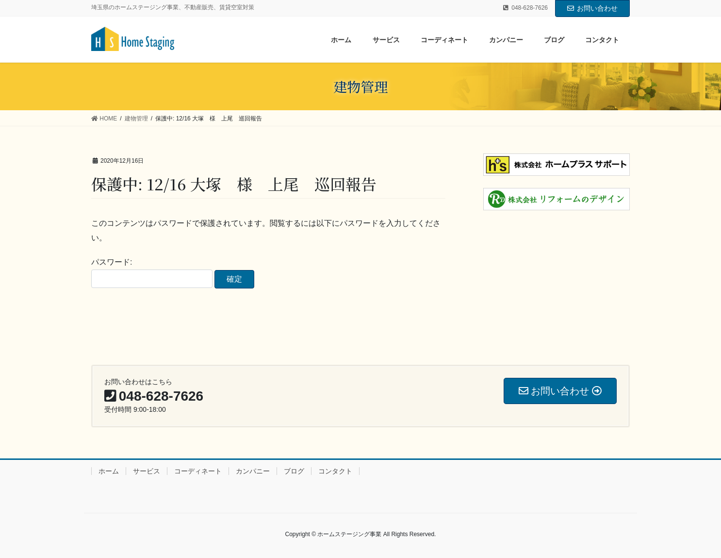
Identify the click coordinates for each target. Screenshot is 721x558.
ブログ (294, 471)
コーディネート (198, 471)
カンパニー (253, 471)
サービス (146, 471)
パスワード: (152, 273)
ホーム (108, 471)
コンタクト (335, 471)
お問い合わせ (592, 8)
